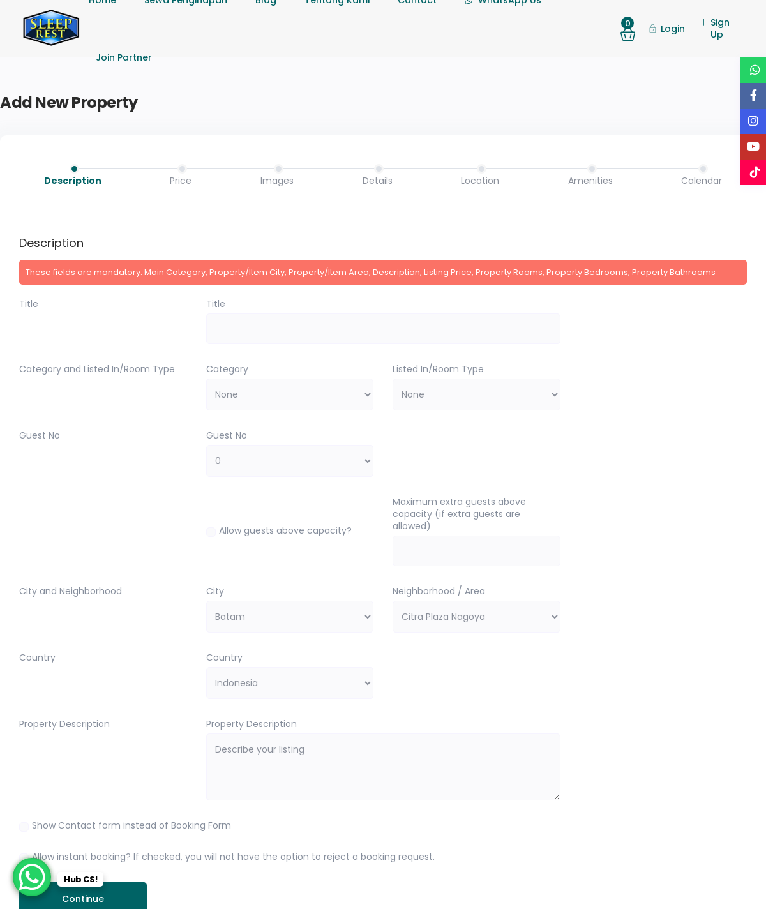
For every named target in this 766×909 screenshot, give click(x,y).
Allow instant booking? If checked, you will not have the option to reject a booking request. (233, 856)
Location (480, 180)
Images (277, 180)
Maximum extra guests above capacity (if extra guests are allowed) (459, 514)
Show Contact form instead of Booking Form (131, 825)
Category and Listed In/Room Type (97, 369)
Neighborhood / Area (439, 591)
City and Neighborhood (70, 591)
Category (227, 369)
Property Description (64, 724)
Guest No (39, 436)
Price (181, 180)
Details (378, 180)
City (215, 591)
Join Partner (124, 57)
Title (28, 304)
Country (37, 658)
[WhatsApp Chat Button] (32, 877)
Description (72, 180)
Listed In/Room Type (438, 369)
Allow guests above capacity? (285, 530)
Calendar (701, 180)
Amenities (590, 180)
